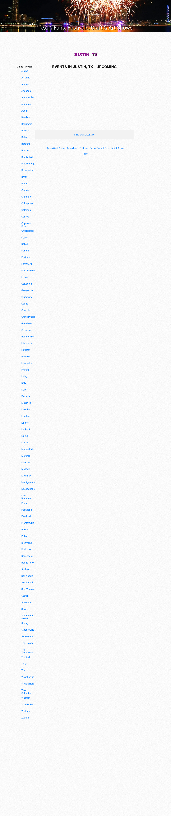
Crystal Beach (28, 230)
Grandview (26, 323)
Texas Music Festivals (76, 148)
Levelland (26, 416)
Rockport (26, 549)
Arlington (26, 104)
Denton (25, 250)
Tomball (25, 657)
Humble (25, 356)
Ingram (25, 369)
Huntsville (26, 363)
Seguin (25, 595)
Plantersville (27, 523)
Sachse (25, 569)
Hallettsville (27, 336)
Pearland (26, 516)
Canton (25, 190)
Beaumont (26, 124)
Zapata (25, 717)
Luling (24, 436)
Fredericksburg (28, 270)
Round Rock (27, 562)
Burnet (24, 183)
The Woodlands (27, 651)
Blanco (25, 150)
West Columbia (26, 692)
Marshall (26, 455)
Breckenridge (28, 163)
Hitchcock (26, 343)
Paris (24, 503)
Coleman (26, 210)
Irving (24, 376)
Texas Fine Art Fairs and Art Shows (108, 148)
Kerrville (25, 396)
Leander (25, 409)
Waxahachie (27, 677)
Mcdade (25, 469)
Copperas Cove (26, 225)
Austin (24, 110)
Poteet (24, 536)
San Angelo (27, 576)
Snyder (25, 609)
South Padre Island (27, 617)
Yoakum (25, 711)
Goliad (24, 303)
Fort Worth (27, 264)
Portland (25, 529)
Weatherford (27, 683)
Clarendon (26, 196)
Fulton (24, 277)
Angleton (26, 91)
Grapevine (26, 330)
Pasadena (26, 509)
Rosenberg (27, 556)
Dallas (24, 244)
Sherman (26, 602)
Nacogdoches (28, 489)
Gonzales (26, 310)
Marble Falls (27, 449)
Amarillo (25, 77)
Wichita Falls (28, 704)
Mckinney (26, 475)
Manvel (25, 442)
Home (85, 153)
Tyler (23, 663)
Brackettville (27, 157)
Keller (24, 389)
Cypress (25, 237)
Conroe (25, 216)
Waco (24, 670)
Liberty (25, 422)
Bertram (25, 143)
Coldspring (27, 203)
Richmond (26, 542)
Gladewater (27, 297)
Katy (23, 383)
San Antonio (27, 582)
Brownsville (27, 170)
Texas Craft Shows (54, 148)
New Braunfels (26, 497)
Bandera (25, 117)
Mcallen (25, 462)
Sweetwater (27, 636)
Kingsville (26, 402)
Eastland (26, 257)
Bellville (25, 130)
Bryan (24, 177)
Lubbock (25, 429)
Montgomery (28, 482)
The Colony (27, 643)
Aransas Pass (28, 97)
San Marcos (27, 589)
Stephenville (27, 629)
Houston (25, 350)
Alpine (24, 71)
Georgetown (27, 290)
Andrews (26, 84)
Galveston (26, 283)
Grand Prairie (28, 316)
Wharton (25, 697)
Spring (24, 623)
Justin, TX (85, 54)
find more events (84, 134)
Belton (24, 137)
